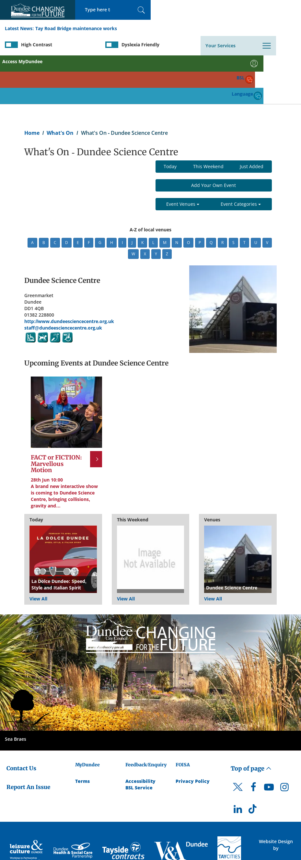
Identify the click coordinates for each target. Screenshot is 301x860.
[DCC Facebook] (253, 738)
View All (38, 548)
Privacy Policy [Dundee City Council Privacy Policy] (193, 731)
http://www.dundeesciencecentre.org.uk (69, 271)
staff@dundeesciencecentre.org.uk (63, 277)
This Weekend (208, 116)
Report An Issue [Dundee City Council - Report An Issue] (28, 736)
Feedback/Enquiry (146, 714)
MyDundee (87, 714)
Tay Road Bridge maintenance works (76, 29)
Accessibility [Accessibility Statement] (140, 731)
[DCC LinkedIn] (238, 760)
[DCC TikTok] (253, 760)
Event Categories (241, 154)
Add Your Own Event (213, 135)
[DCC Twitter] (238, 742)
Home (32, 83)
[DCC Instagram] (284, 738)
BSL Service (139, 737)
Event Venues (182, 154)
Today (170, 116)
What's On (60, 83)
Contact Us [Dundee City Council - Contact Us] (21, 718)
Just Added (251, 116)
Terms (82, 731)
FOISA (183, 714)
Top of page (251, 718)
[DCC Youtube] (269, 738)
